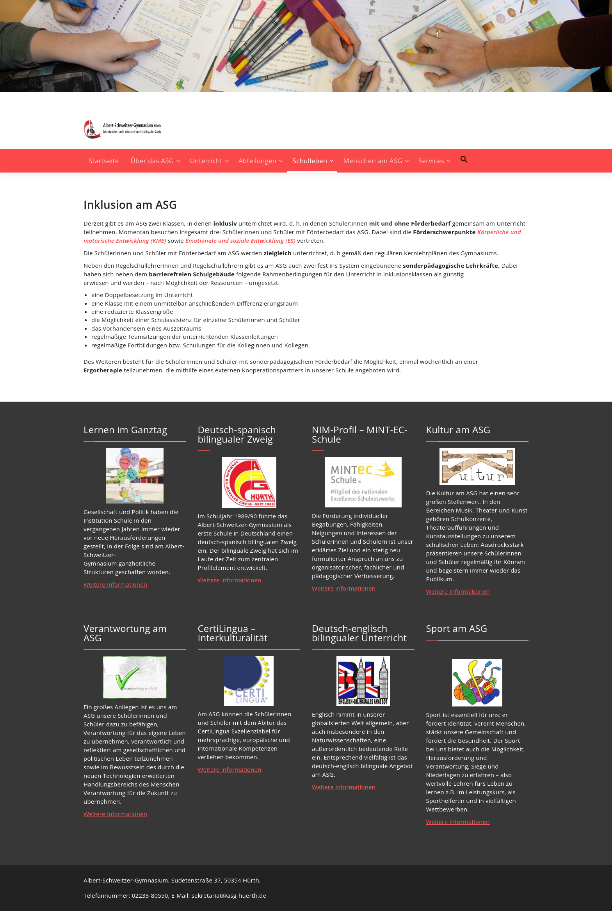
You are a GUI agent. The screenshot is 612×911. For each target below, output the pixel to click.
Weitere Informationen (115, 584)
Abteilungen (257, 160)
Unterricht (206, 160)
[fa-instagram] (86, 99)
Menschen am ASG (372, 160)
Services (431, 160)
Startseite (104, 160)
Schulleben (310, 160)
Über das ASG (152, 160)
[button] (464, 159)
